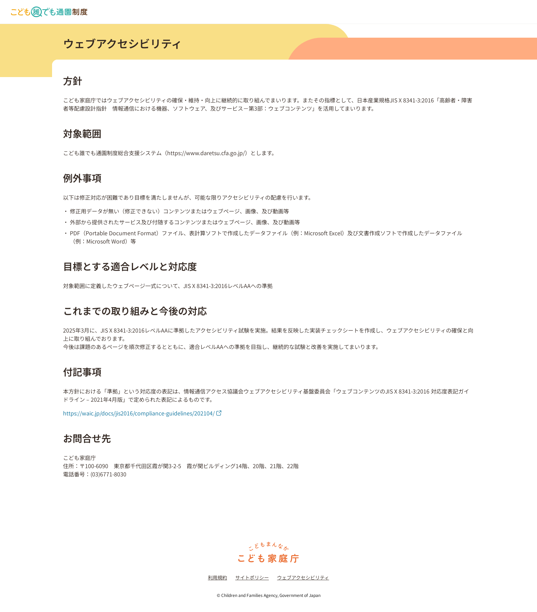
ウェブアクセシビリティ (303, 577)
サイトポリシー (252, 577)
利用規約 (217, 577)
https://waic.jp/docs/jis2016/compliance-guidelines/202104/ (142, 413)
